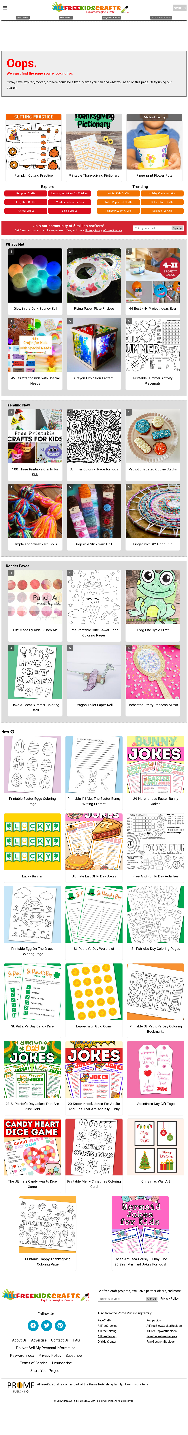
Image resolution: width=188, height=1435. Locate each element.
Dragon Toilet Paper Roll (94, 705)
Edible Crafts (69, 210)
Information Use (112, 230)
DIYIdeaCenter (107, 1341)
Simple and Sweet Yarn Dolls (35, 544)
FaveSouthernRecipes (160, 1341)
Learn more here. (137, 1384)
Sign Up (177, 228)
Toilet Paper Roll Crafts (118, 202)
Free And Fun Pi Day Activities (156, 876)
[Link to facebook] (33, 1325)
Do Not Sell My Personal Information (46, 1348)
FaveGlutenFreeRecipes (161, 1336)
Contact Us (60, 1340)
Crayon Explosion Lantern (94, 378)
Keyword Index (22, 1355)
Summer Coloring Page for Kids (94, 469)
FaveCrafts (105, 1320)
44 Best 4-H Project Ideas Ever (152, 308)
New (7, 732)
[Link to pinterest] (60, 1325)
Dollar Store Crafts (162, 202)
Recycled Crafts (25, 193)
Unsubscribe (62, 1363)
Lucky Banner (32, 876)
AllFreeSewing (107, 1336)
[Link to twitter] (46, 1325)
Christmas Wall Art (155, 1181)
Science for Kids (162, 210)
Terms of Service (34, 1363)
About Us (19, 1340)
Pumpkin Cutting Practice (33, 175)
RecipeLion (153, 1320)
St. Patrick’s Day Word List (94, 949)
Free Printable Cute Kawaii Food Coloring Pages (94, 632)
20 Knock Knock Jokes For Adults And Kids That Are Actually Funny (94, 1106)
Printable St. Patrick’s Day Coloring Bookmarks (155, 1029)
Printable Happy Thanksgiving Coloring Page (48, 1261)
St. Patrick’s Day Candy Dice (32, 1026)
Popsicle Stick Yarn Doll (94, 544)
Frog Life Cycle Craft (153, 630)
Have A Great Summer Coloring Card (35, 707)
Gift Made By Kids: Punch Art (35, 630)
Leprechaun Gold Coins (94, 1026)
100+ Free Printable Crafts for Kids (35, 472)
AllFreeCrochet (107, 1325)
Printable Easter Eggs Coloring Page (32, 801)
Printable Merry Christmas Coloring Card (94, 1184)
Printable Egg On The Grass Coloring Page (32, 951)
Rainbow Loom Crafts (118, 210)
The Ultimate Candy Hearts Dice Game (32, 1184)
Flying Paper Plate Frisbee (94, 308)
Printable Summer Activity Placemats (152, 380)
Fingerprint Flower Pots (154, 175)
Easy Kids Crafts (25, 202)
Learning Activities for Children (69, 193)
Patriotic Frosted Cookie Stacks (153, 469)
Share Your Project (45, 1370)
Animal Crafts (26, 210)
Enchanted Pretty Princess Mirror (152, 705)
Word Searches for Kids (69, 202)
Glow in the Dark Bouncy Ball (35, 308)
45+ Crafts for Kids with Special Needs (35, 380)
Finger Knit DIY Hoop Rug (152, 544)
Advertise (39, 1340)
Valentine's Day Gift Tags (156, 1104)
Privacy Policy (93, 230)
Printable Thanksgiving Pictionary (94, 175)
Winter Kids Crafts (118, 193)
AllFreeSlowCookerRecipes (164, 1325)
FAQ (76, 1340)
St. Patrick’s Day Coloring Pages (155, 949)
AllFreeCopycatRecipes (161, 1331)
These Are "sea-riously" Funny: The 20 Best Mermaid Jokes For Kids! (140, 1261)
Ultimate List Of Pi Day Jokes (94, 876)
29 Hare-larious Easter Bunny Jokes (155, 801)
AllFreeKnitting (107, 1331)
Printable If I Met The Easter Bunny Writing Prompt (94, 801)
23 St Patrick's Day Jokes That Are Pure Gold (32, 1106)
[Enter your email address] (121, 1298)
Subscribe (74, 1355)
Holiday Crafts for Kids (162, 193)
